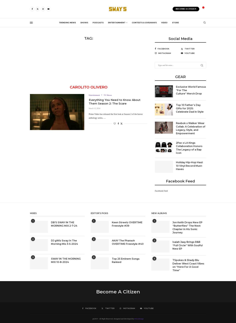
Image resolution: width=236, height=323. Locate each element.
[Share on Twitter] (121, 123)
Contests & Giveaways (144, 22)
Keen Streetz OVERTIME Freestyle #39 (127, 224)
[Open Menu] (31, 22)
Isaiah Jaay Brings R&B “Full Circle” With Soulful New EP (187, 245)
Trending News (67, 22)
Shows (84, 22)
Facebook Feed (161, 191)
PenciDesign (139, 319)
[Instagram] (43, 9)
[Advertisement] (88, 63)
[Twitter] (37, 9)
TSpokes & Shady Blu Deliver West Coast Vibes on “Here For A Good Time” (188, 265)
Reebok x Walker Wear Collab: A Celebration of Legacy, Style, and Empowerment (190, 128)
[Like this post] (115, 124)
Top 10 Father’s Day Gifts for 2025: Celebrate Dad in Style (190, 108)
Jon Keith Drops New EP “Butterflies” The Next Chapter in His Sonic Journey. (187, 227)
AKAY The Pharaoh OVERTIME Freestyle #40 (128, 242)
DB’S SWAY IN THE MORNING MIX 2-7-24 (64, 224)
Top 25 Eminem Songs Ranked (126, 260)
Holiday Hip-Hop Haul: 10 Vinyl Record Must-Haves (189, 166)
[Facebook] (32, 9)
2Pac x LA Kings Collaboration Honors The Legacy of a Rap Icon (189, 147)
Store (175, 22)
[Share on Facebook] (118, 124)
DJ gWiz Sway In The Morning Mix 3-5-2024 (64, 242)
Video (164, 22)
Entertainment (116, 22)
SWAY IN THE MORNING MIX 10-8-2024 (66, 260)
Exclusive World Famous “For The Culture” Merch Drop (191, 90)
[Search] (204, 22)
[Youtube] (48, 9)
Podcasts (98, 22)
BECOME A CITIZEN (186, 9)
